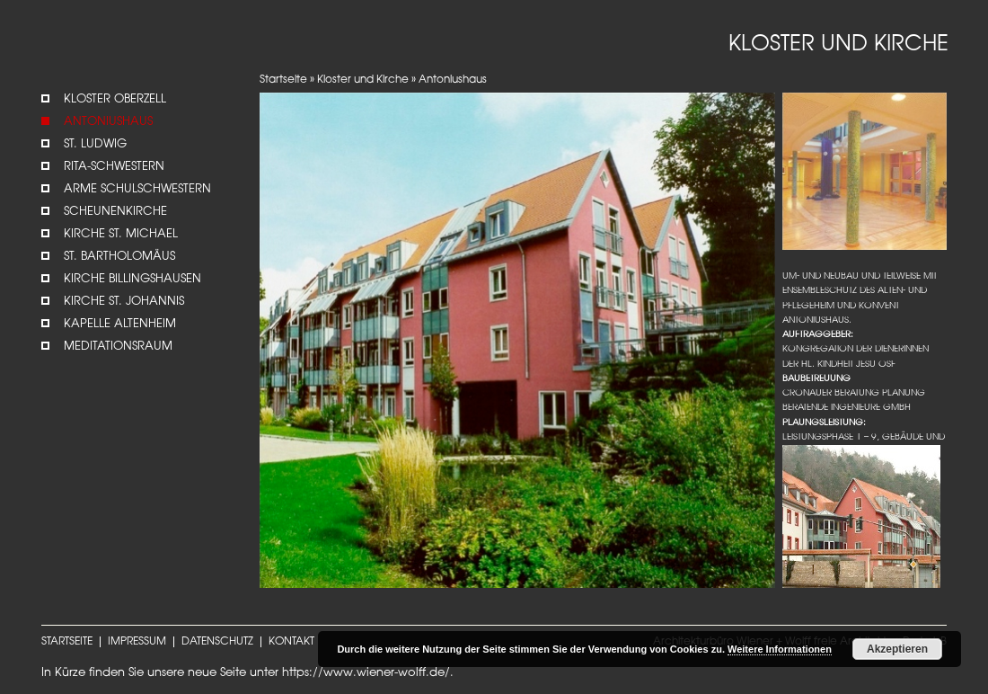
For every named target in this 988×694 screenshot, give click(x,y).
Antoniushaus (108, 122)
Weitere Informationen (780, 649)
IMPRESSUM (137, 641)
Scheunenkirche (115, 212)
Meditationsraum (118, 346)
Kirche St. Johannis (124, 301)
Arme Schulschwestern (137, 189)
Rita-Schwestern (114, 167)
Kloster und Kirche (363, 80)
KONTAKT (291, 641)
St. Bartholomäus (119, 256)
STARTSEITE (67, 641)
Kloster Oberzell (115, 99)
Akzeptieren (897, 649)
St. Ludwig (95, 144)
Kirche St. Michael (121, 234)
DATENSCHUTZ (217, 641)
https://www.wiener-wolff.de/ (366, 673)
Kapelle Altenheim (120, 324)
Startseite (283, 80)
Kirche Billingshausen (132, 279)
